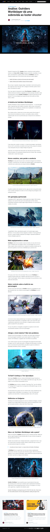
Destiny (22, 73)
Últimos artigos (26, 528)
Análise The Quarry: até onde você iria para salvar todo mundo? (22, 79)
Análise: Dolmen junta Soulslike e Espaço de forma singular (22, 81)
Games (19, 1)
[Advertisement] (25, 63)
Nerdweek (3, 528)
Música (23, 1)
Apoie (36, 1)
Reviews (30, 1)
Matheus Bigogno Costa (16, 19)
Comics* (26, 1)
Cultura (12, 1)
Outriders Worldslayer (12, 6)
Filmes (16, 1)
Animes (8, 1)
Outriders (22, 71)
